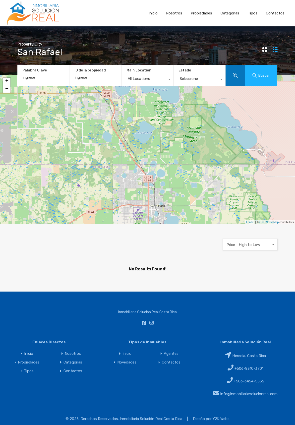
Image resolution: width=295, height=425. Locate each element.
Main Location (138, 70)
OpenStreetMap (269, 222)
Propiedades (201, 13)
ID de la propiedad (90, 70)
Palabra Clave (34, 70)
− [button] (6, 89)
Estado (184, 70)
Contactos (275, 13)
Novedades (126, 362)
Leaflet (250, 222)
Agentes (171, 354)
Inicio (153, 13)
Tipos (252, 13)
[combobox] (147, 80)
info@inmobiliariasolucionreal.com (249, 394)
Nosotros (174, 13)
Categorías (230, 13)
